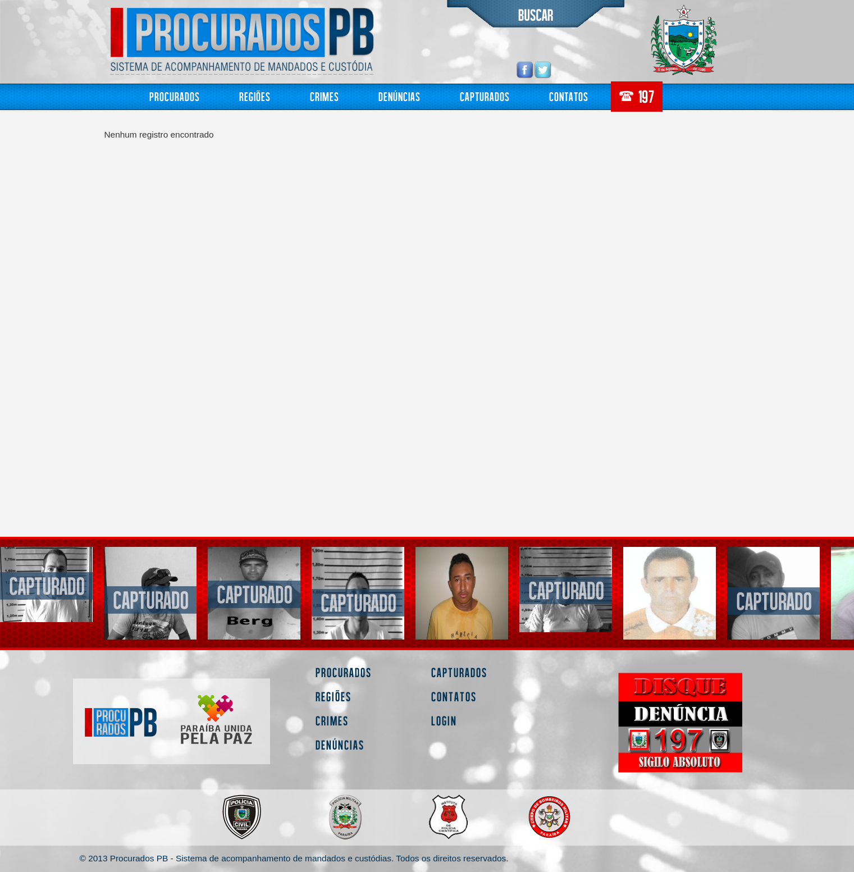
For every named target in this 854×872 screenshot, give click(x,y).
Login (444, 721)
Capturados (485, 96)
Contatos (568, 96)
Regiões (255, 96)
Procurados (174, 96)
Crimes (324, 96)
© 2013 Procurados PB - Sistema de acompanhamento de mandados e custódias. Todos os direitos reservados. (294, 858)
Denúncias (399, 96)
